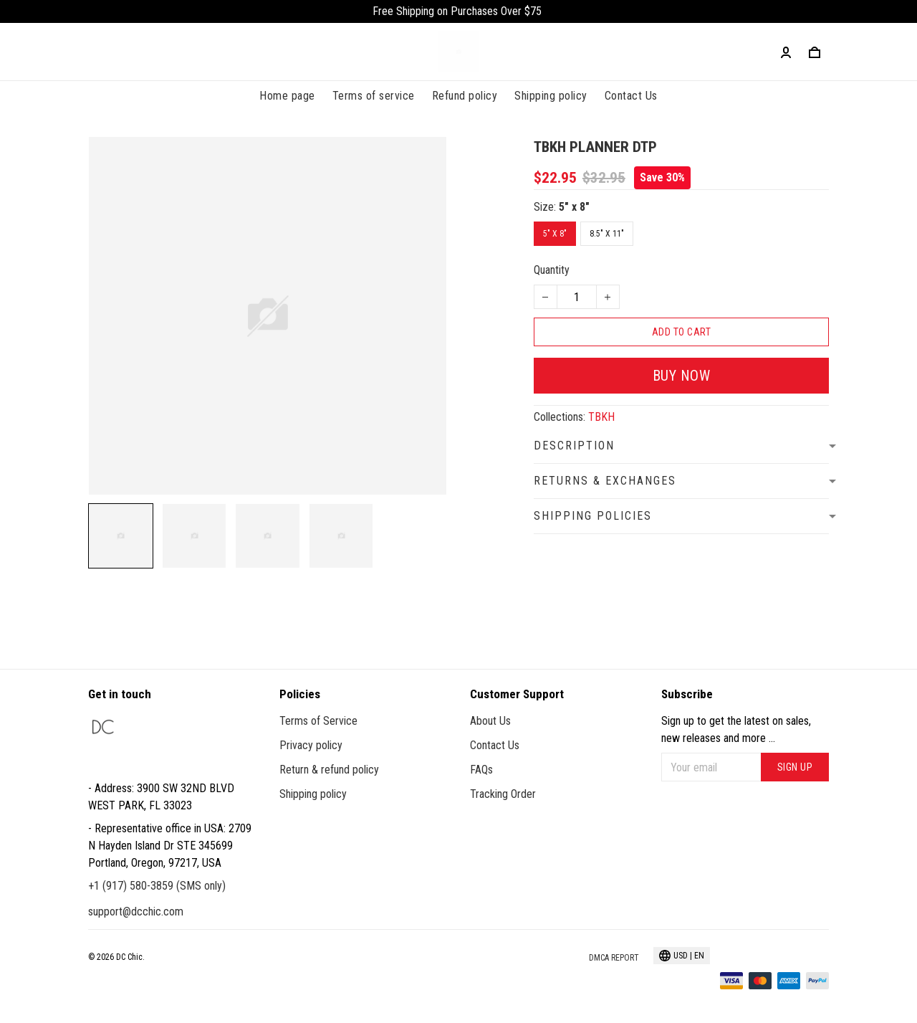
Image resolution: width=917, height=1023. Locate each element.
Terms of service (373, 96)
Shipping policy (550, 96)
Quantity (552, 270)
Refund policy (465, 96)
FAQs (481, 769)
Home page (287, 96)
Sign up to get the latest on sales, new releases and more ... (736, 729)
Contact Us (631, 96)
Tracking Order (503, 794)
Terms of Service (318, 721)
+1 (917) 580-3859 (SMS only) (157, 886)
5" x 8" (574, 207)
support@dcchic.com (135, 911)
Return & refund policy (329, 769)
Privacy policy (310, 745)
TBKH (601, 417)
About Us (490, 721)
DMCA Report (614, 958)
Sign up (795, 767)
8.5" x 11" (607, 234)
